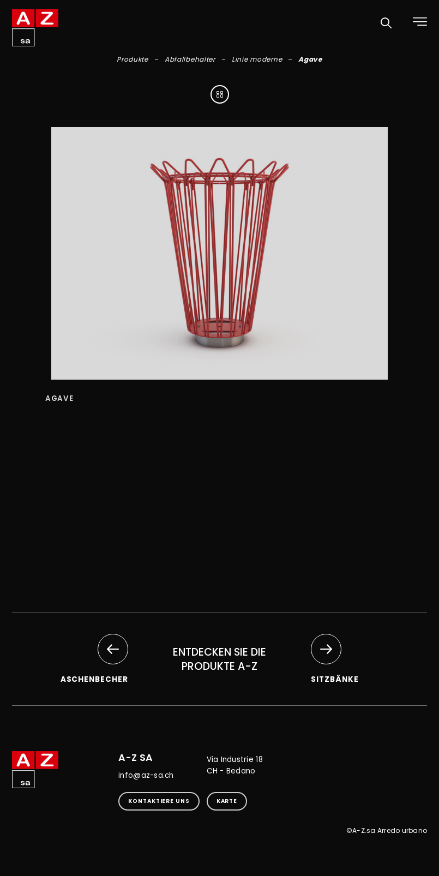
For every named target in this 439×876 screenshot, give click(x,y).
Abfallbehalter (190, 59)
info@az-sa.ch (145, 775)
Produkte (132, 59)
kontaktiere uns (159, 801)
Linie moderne (257, 59)
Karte (227, 801)
